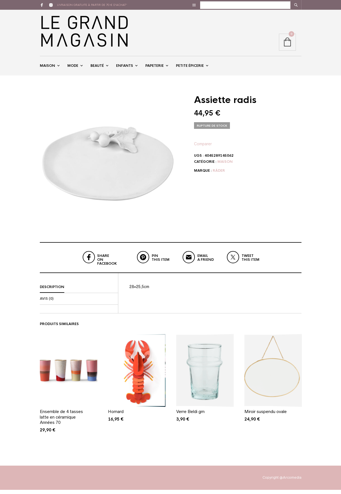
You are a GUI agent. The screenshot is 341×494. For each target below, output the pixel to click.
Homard (116, 415)
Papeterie (154, 67)
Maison (47, 67)
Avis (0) (46, 303)
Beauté (97, 67)
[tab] (79, 291)
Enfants (124, 67)
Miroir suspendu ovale (265, 415)
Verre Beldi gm (190, 415)
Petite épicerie (190, 67)
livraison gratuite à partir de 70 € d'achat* (92, 5)
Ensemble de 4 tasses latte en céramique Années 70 (61, 421)
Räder (219, 174)
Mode (72, 67)
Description (52, 291)
